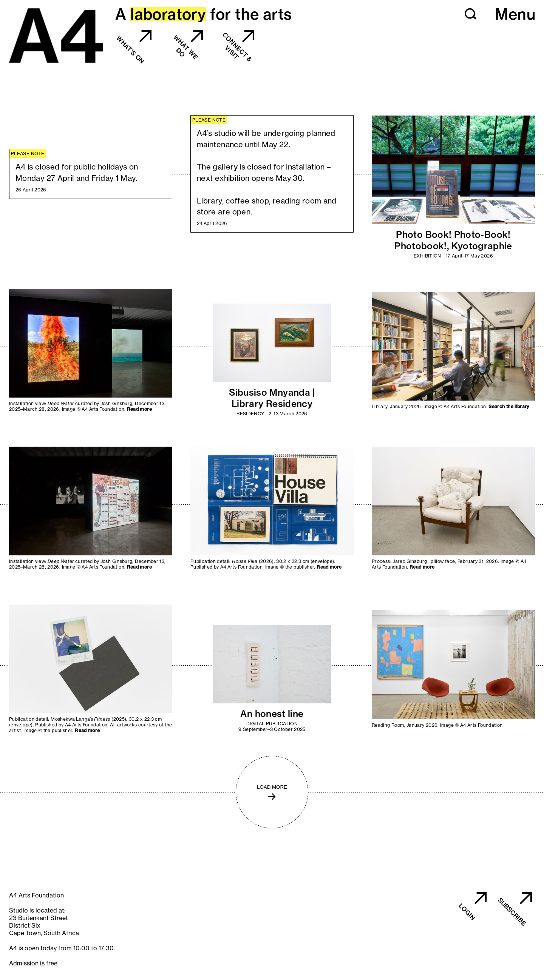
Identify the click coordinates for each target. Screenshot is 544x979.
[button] (471, 14)
